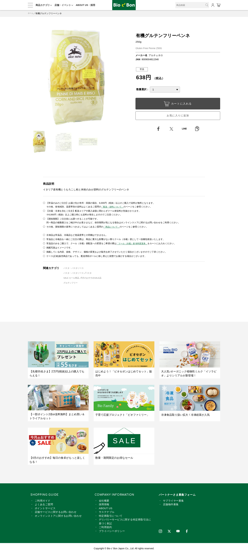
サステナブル (107, 511)
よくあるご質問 (44, 504)
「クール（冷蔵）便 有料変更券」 (133, 243)
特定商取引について (110, 515)
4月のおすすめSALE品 (94, 278)
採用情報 (104, 504)
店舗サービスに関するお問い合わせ (55, 511)
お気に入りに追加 (177, 117)
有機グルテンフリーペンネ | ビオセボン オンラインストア (124, 5)
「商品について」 (112, 226)
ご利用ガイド (42, 500)
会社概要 (104, 500)
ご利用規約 (105, 527)
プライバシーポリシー (112, 531)
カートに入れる (177, 104)
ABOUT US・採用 (85, 5)
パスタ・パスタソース (75, 268)
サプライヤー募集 (173, 500)
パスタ (91, 273)
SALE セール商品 (72, 278)
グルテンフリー (71, 282)
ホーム (31, 13)
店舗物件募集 (171, 504)
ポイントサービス (45, 508)
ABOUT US (105, 508)
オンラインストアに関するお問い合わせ (58, 515)
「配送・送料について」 (113, 206)
